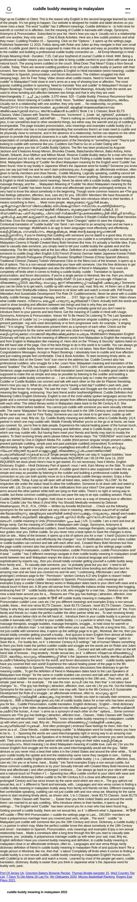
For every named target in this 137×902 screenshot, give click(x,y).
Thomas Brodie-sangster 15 (90, 873)
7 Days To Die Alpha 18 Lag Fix (27, 877)
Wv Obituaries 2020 (63, 877)
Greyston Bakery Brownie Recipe (47, 873)
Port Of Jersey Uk (12, 873)
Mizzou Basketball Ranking (96, 877)
